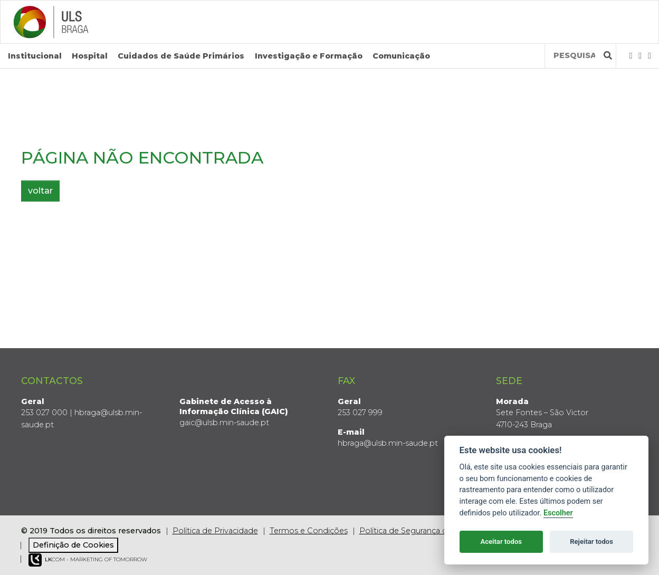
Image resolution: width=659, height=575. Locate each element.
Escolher (558, 513)
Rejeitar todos (591, 541)
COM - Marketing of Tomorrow (87, 560)
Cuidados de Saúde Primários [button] (181, 56)
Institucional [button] (35, 56)
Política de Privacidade (215, 530)
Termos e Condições (309, 530)
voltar (40, 191)
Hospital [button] (90, 56)
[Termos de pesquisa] (574, 55)
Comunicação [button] (401, 56)
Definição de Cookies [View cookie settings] (73, 545)
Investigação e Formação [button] (308, 56)
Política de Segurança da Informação (428, 530)
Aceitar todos (501, 541)
